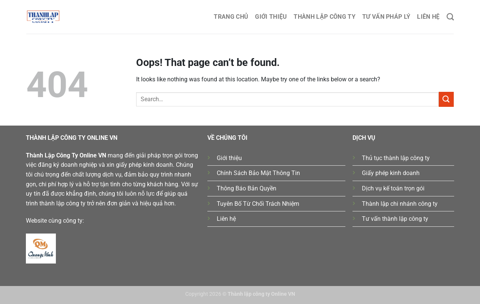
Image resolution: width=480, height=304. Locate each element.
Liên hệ (428, 16)
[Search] (450, 17)
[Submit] (446, 99)
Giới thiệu (271, 16)
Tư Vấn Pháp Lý (386, 16)
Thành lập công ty (324, 16)
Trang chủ (231, 16)
